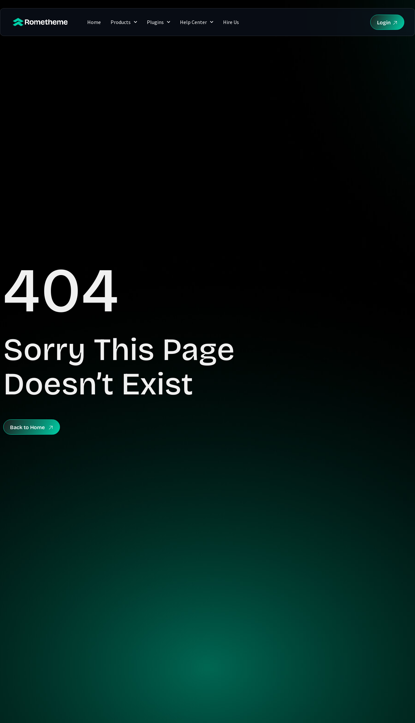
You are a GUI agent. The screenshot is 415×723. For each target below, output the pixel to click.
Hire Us (231, 22)
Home (94, 22)
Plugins (158, 22)
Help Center (196, 22)
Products (124, 22)
